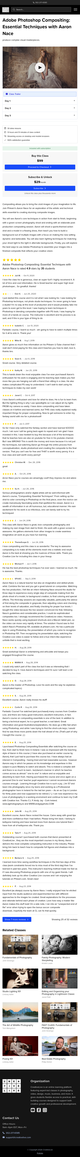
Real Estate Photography (54, 1058)
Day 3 (8, 115)
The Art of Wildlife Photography (18, 1025)
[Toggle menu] (75, 9)
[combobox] (41, 9)
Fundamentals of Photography (17, 957)
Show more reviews (17, 919)
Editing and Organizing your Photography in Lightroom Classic (58, 993)
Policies (40, 1153)
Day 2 (8, 108)
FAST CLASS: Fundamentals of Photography (57, 1026)
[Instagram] (45, 1110)
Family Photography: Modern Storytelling (56, 959)
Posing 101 (8, 1058)
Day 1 (7, 100)
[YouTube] (33, 1110)
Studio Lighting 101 (12, 991)
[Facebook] (39, 1110)
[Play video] (40, 67)
